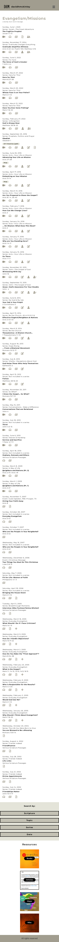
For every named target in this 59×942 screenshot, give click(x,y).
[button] (54, 7)
